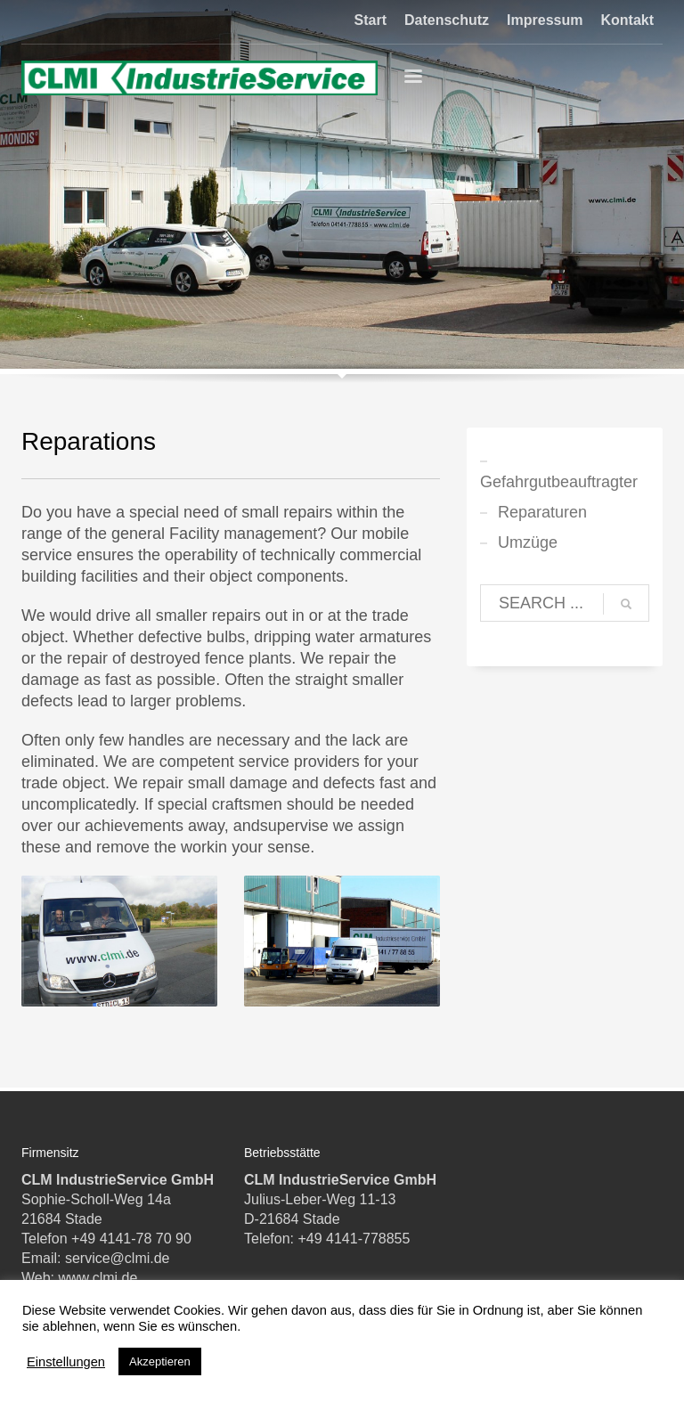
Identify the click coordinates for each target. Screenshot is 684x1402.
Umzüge (528, 542)
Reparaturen (542, 512)
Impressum (544, 20)
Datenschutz (446, 20)
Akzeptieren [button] (160, 1361)
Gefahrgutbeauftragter (559, 482)
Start (370, 20)
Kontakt (627, 20)
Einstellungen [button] (66, 1362)
